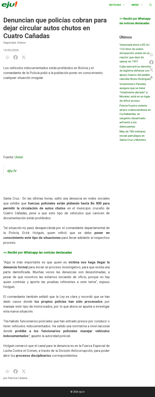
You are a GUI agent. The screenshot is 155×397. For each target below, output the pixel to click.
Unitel (19, 157)
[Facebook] (15, 57)
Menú (139, 5)
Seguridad (9, 42)
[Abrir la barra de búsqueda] (150, 5)
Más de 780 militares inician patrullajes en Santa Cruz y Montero (132, 135)
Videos (21, 42)
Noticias (118, 5)
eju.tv (12, 170)
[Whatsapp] (7, 57)
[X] (23, 57)
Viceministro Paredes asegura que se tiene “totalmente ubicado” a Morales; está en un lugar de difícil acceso (134, 92)
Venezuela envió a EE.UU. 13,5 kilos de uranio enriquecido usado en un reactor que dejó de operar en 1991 (134, 53)
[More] (151, 77)
